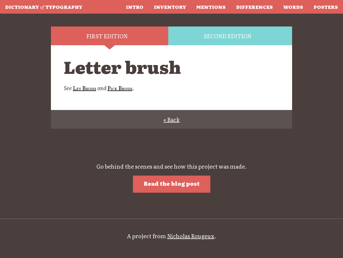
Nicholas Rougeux (190, 236)
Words (293, 6)
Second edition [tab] (228, 36)
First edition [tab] (107, 36)
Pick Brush (119, 88)
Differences (254, 6)
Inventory (170, 6)
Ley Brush (84, 88)
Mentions (211, 6)
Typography (43, 6)
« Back (171, 119)
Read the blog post (172, 183)
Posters (326, 6)
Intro (134, 6)
